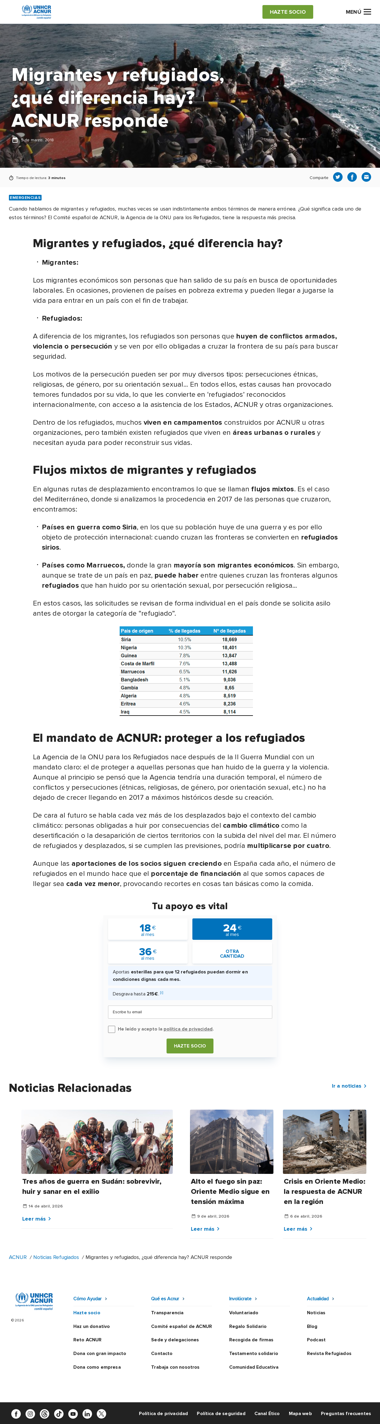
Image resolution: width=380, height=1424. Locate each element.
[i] (161, 992)
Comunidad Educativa (253, 1367)
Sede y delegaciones (175, 1340)
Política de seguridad (221, 1414)
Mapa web (300, 1414)
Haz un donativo (91, 1326)
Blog (312, 1326)
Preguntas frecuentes (346, 1414)
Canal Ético (267, 1414)
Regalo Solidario (248, 1326)
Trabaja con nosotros (175, 1367)
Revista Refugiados (329, 1353)
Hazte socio (190, 1046)
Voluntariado (244, 1313)
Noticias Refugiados (56, 1257)
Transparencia (167, 1313)
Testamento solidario (253, 1353)
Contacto (161, 1353)
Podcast (316, 1340)
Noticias (316, 1313)
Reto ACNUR (87, 1340)
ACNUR (18, 1257)
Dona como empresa (97, 1367)
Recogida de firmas (251, 1340)
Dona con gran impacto (99, 1353)
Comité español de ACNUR (181, 1326)
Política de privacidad (163, 1414)
